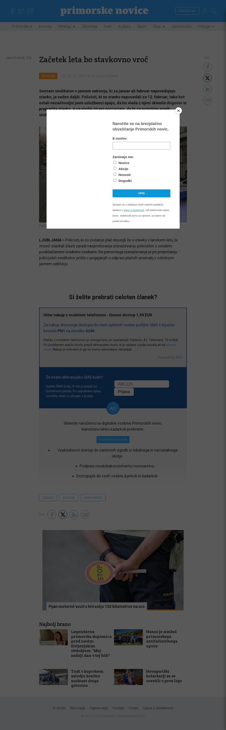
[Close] (178, 110)
